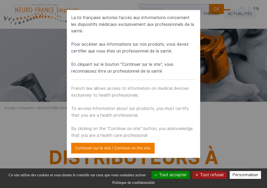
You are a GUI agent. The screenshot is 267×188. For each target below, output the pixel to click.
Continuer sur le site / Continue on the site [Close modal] (112, 148)
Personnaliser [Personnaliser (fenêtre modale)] (245, 174)
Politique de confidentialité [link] (133, 182)
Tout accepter (170, 174)
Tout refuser (209, 174)
